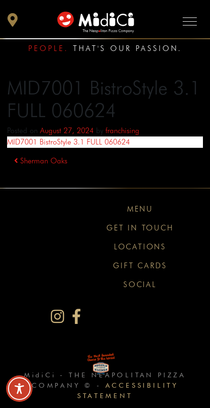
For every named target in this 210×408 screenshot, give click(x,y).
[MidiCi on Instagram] (57, 316)
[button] (13, 22)
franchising (122, 130)
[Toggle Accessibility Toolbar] (19, 388)
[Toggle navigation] (189, 21)
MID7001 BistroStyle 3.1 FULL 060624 (68, 141)
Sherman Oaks (40, 160)
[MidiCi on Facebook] (77, 316)
